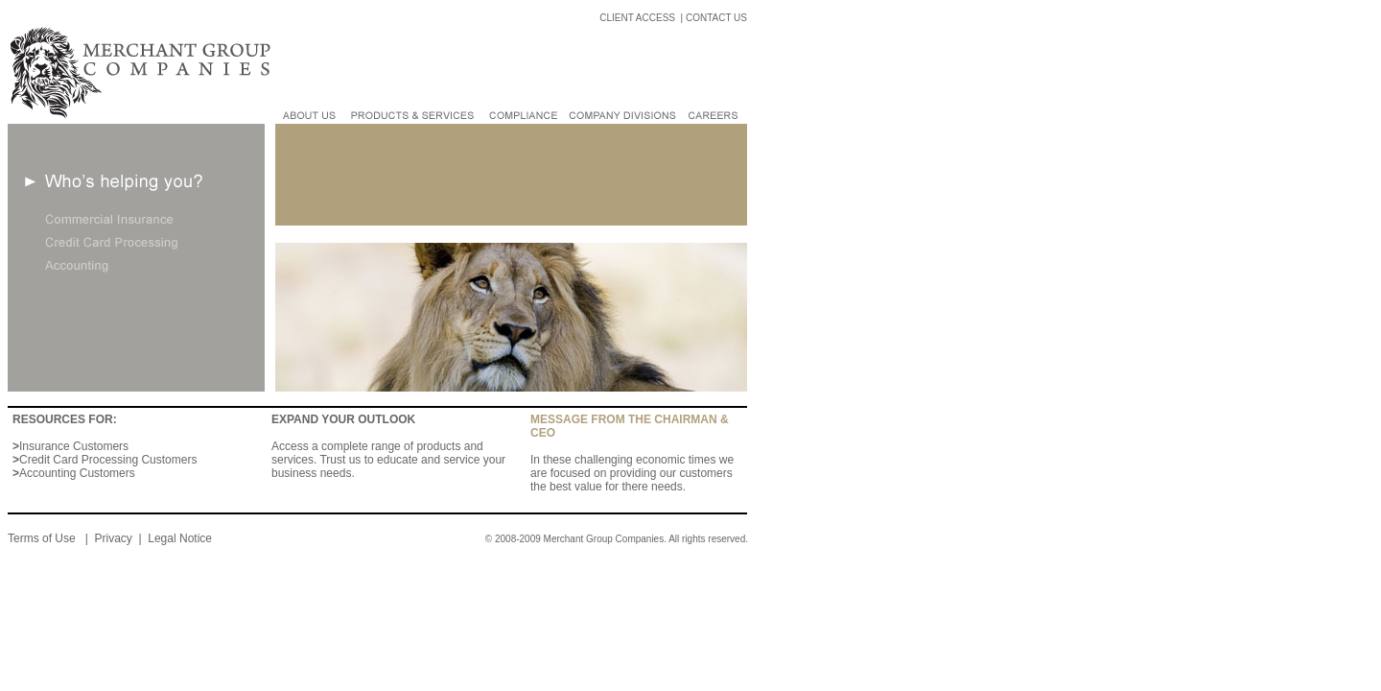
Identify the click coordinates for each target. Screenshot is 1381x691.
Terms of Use (43, 538)
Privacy (112, 538)
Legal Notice (180, 538)
